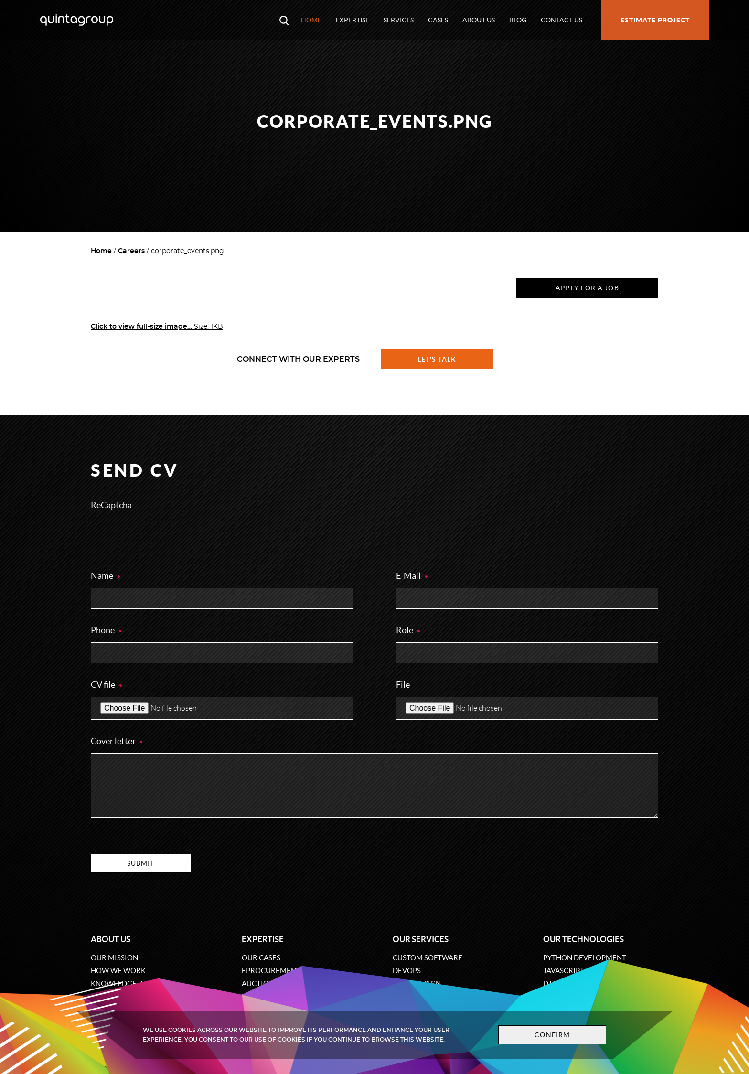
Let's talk (437, 359)
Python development (584, 958)
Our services (421, 939)
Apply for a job (587, 288)
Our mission (114, 958)
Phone (107, 630)
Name (106, 576)
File (403, 685)
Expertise (352, 20)
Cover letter (117, 741)
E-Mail (412, 576)
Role (408, 630)
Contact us (561, 20)
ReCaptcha (111, 505)
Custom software (427, 958)
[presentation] (163, 535)
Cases (438, 20)
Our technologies (583, 939)
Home (311, 20)
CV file (107, 685)
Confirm (552, 1035)
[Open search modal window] (284, 20)
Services (399, 20)
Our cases (261, 958)
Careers (131, 251)
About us (478, 20)
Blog (517, 20)
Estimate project (655, 20)
